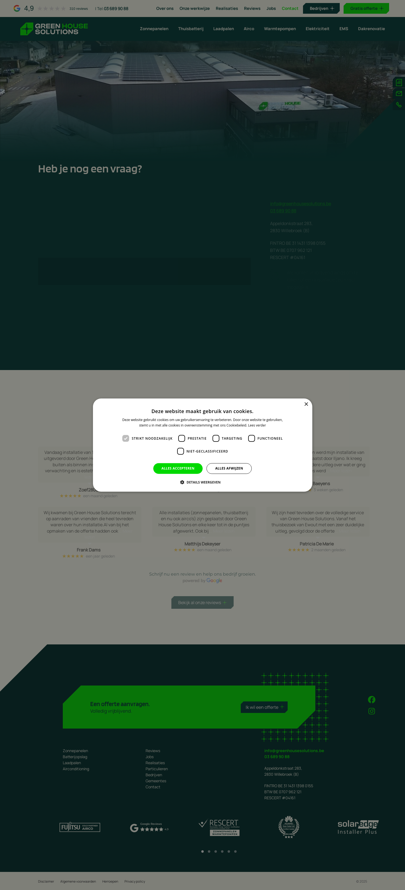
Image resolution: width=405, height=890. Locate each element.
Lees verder (257, 425)
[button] (202, 482)
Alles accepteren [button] (178, 468)
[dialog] (202, 445)
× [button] (306, 404)
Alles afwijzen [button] (229, 468)
